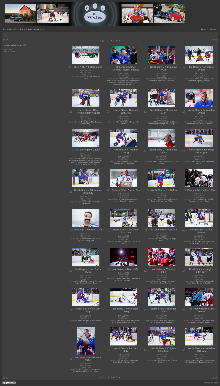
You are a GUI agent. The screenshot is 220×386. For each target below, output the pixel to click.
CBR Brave (204, 243)
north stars (210, 161)
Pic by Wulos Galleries (13, 29)
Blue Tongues (96, 122)
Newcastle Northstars (125, 161)
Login (203, 29)
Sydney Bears (134, 81)
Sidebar (213, 29)
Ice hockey (201, 199)
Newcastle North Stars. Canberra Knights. (200, 282)
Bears (161, 241)
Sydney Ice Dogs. (128, 322)
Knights (133, 122)
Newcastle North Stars (167, 122)
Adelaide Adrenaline (166, 81)
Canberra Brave (119, 84)
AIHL (86, 76)
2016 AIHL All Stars (123, 79)
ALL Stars (93, 76)
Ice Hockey (130, 84)
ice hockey (158, 79)
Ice (86, 322)
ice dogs (199, 163)
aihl (78, 122)
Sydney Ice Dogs (203, 81)
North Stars (85, 122)
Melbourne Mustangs (117, 82)
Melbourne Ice (122, 81)
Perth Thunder (132, 82)
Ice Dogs (131, 241)
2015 (81, 76)
